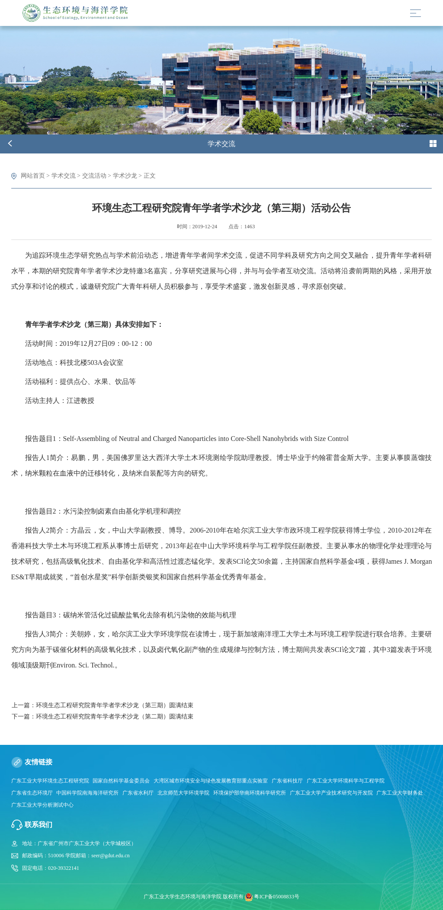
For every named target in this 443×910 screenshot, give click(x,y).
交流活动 (94, 175)
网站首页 (33, 175)
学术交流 (63, 175)
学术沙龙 (125, 175)
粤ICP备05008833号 (276, 897)
